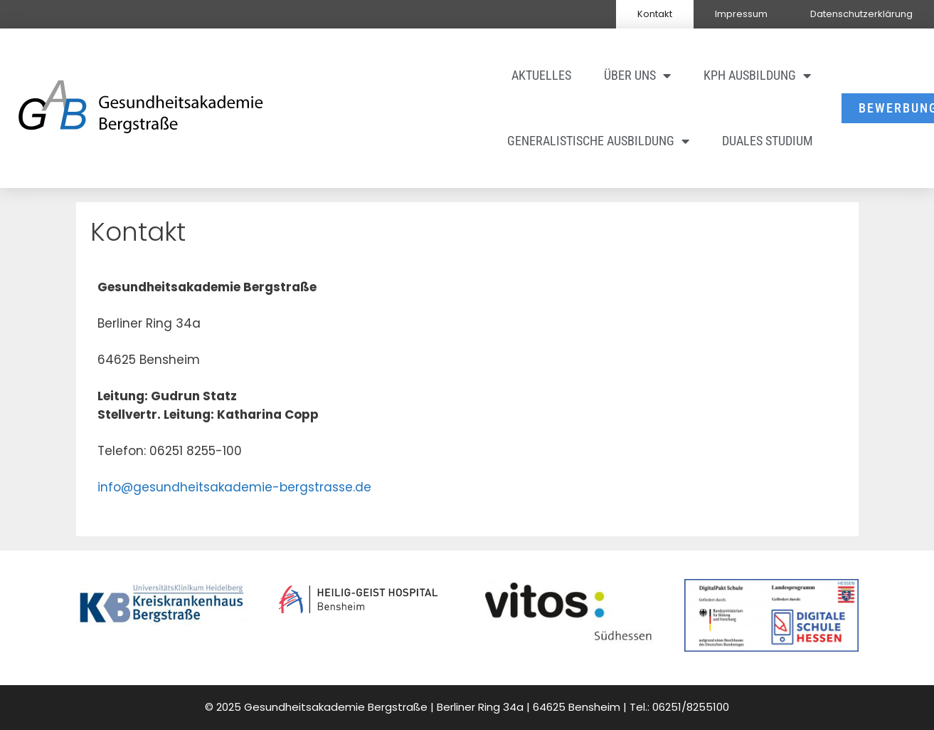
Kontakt (654, 14)
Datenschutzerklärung (861, 14)
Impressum (741, 14)
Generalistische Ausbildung (598, 141)
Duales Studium (767, 140)
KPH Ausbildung (757, 75)
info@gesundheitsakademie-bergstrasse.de (234, 487)
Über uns (637, 75)
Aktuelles (541, 75)
